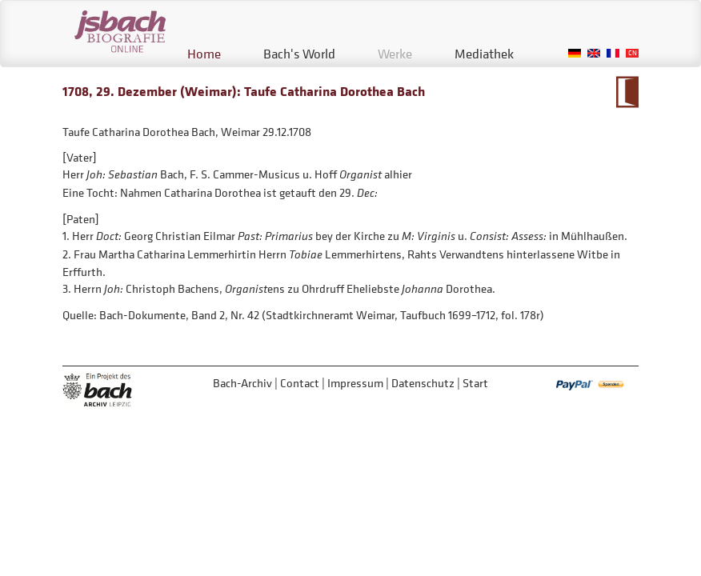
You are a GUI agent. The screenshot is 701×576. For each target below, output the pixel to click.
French (613, 53)
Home (204, 53)
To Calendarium (627, 92)
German (574, 53)
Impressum (355, 382)
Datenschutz (423, 382)
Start (475, 382)
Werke (395, 53)
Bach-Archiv (242, 382)
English (593, 53)
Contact (299, 382)
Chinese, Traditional (632, 53)
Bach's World (299, 53)
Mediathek (484, 53)
